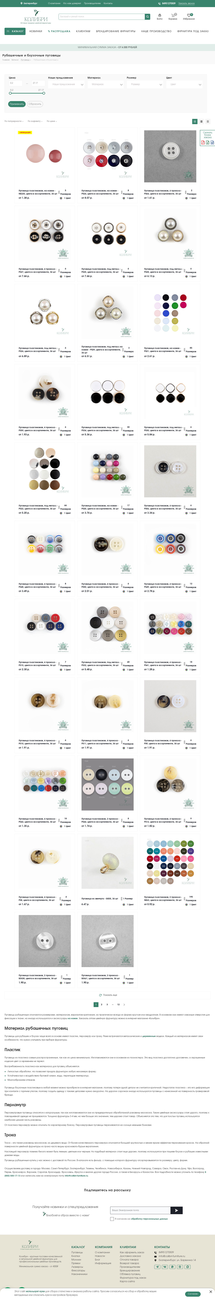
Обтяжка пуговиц (130, 1274)
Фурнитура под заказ (133, 1278)
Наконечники (79, 1274)
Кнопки (75, 1256)
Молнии (76, 1260)
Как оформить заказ (132, 1252)
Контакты (108, 4)
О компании (54, 4)
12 (118, 1005)
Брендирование (130, 1270)
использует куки (35, 1291)
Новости (100, 1256)
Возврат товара (129, 1263)
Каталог (78, 1247)
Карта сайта (127, 1281)
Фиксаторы (78, 1270)
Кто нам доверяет (72, 4)
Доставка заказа (130, 1256)
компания (103, 1247)
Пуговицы (77, 1252)
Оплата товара (129, 1260)
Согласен (193, 1294)
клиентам (128, 1247)
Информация (103, 1263)
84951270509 (168, 3)
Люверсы (77, 1267)
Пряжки (75, 1263)
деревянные (149, 1036)
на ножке (73, 1018)
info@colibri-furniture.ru (76, 1176)
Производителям (92, 4)
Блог (97, 1260)
